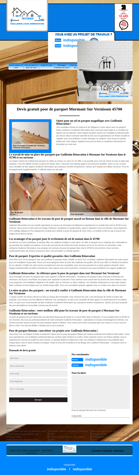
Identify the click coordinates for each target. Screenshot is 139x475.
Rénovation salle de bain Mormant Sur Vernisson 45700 (108, 432)
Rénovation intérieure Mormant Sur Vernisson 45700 (68, 432)
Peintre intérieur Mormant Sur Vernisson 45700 (26, 431)
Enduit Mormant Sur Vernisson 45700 (22, 439)
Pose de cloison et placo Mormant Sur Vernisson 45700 (22, 435)
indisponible (76, 40)
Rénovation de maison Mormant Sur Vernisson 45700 (111, 438)
